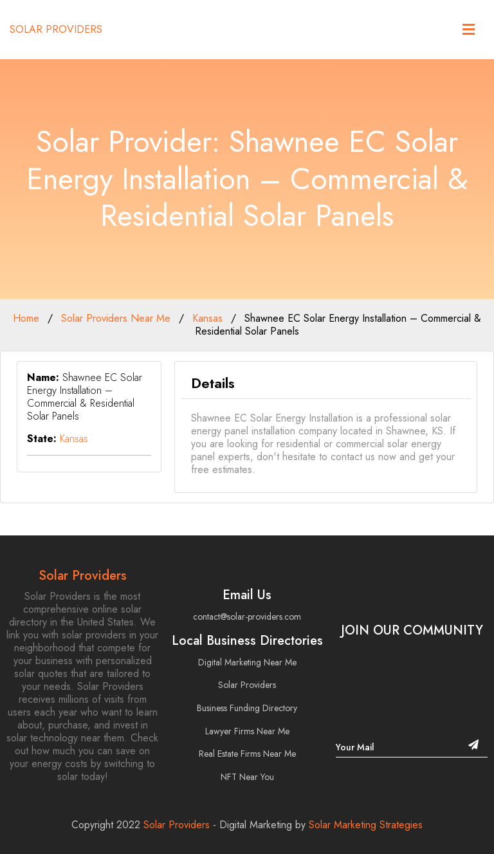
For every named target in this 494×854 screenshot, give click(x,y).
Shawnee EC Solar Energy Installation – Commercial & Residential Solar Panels (338, 325)
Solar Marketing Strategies (366, 824)
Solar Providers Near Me (115, 318)
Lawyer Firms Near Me (247, 731)
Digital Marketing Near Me (247, 662)
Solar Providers (56, 29)
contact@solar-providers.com (247, 616)
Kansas (207, 318)
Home (26, 318)
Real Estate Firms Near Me (247, 753)
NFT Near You (247, 776)
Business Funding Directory (247, 707)
